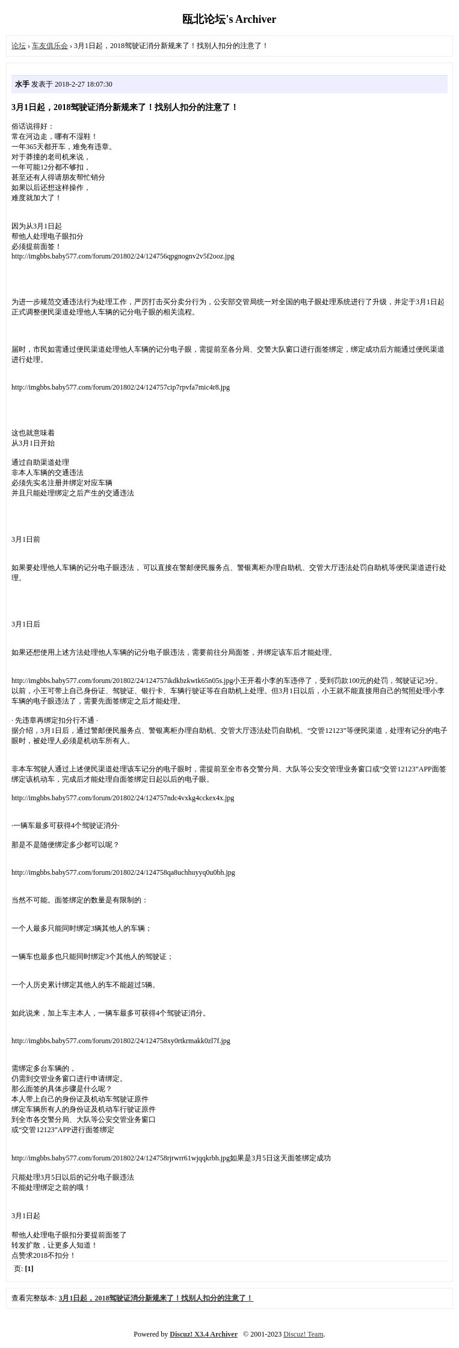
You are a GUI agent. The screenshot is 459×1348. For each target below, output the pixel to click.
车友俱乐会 (50, 45)
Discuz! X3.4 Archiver (204, 1334)
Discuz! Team (303, 1334)
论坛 (18, 45)
